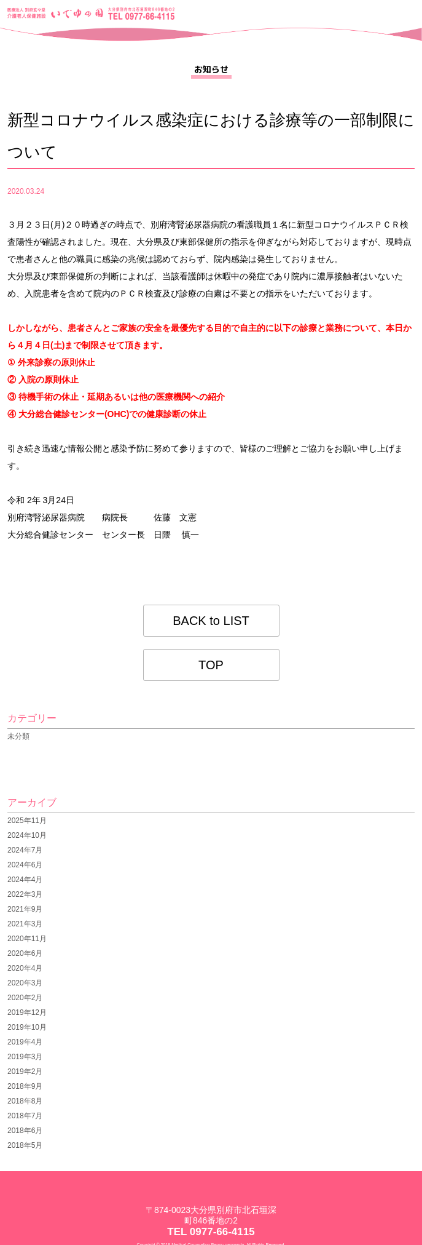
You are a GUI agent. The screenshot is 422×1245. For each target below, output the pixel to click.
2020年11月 (27, 938)
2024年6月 (24, 865)
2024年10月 (27, 835)
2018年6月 (24, 1130)
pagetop (405, 1236)
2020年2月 (24, 997)
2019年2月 (24, 1071)
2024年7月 (24, 850)
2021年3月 (24, 924)
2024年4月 (24, 879)
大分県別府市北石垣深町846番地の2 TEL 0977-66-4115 (141, 13)
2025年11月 (27, 820)
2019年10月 (27, 1027)
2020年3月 (24, 983)
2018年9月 (24, 1086)
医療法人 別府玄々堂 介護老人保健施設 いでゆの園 (55, 13)
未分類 (18, 736)
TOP (211, 665)
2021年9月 (24, 909)
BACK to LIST (211, 620)
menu (404, 15)
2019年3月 (24, 1056)
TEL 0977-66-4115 (210, 1232)
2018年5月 (24, 1145)
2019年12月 (27, 1012)
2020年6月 (24, 953)
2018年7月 (24, 1116)
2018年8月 (24, 1101)
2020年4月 (24, 968)
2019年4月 (24, 1042)
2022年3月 (24, 894)
